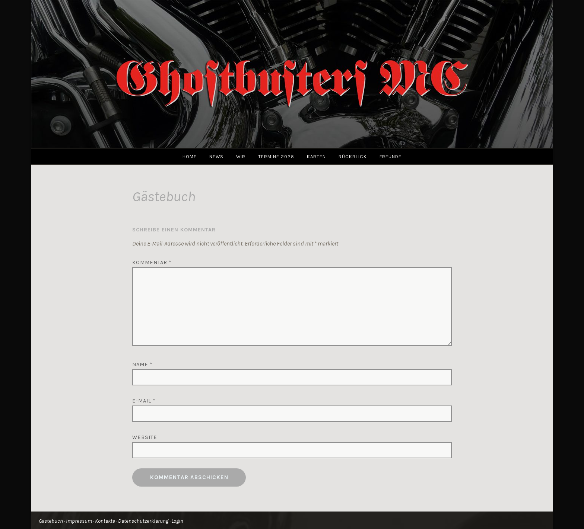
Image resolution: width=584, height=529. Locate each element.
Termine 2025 (276, 156)
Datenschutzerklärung (143, 521)
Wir (240, 156)
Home (189, 156)
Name (142, 364)
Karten (316, 156)
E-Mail (144, 401)
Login (177, 521)
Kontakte (105, 521)
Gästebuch (51, 521)
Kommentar (152, 262)
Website (144, 437)
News (216, 156)
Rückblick (353, 156)
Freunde (391, 156)
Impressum (79, 521)
